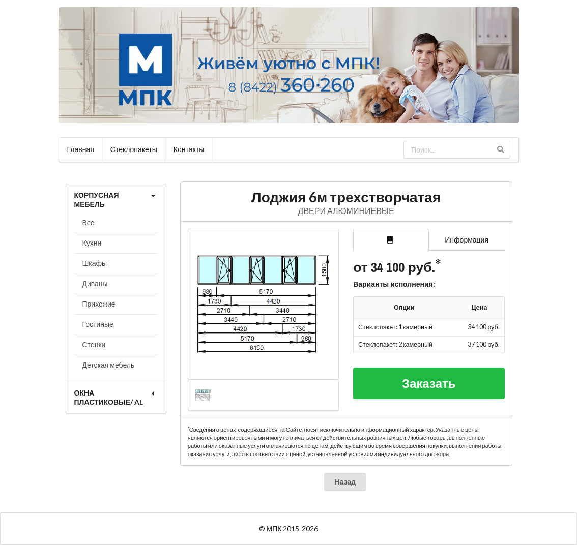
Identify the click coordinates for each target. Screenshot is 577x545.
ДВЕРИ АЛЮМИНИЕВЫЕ (346, 211)
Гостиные (97, 324)
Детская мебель (108, 364)
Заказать (429, 383)
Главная (80, 149)
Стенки (94, 344)
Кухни (92, 242)
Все (88, 222)
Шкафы (94, 263)
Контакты (189, 149)
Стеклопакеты (133, 149)
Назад (345, 481)
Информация (466, 239)
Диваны (95, 283)
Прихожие (99, 303)
